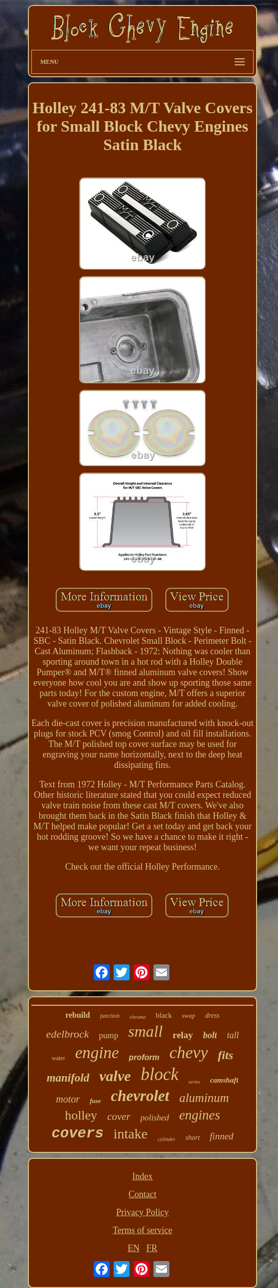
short (192, 1137)
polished (154, 1117)
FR (151, 1248)
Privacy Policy (142, 1212)
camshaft (224, 1080)
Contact (142, 1194)
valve (115, 1076)
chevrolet (140, 1095)
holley (81, 1115)
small (145, 1031)
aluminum (204, 1097)
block (160, 1074)
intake (130, 1133)
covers (77, 1133)
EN (133, 1248)
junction (110, 1015)
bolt (210, 1035)
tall (233, 1035)
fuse (95, 1100)
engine (97, 1053)
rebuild (77, 1015)
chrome (138, 1017)
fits (225, 1055)
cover (119, 1116)
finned (222, 1136)
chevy (188, 1052)
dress (212, 1015)
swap (188, 1015)
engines (199, 1114)
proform (144, 1057)
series (194, 1082)
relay (183, 1035)
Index (142, 1176)
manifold (68, 1078)
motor (68, 1099)
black (164, 1015)
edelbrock (67, 1034)
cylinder (166, 1139)
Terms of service (142, 1230)
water (58, 1058)
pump (108, 1035)
